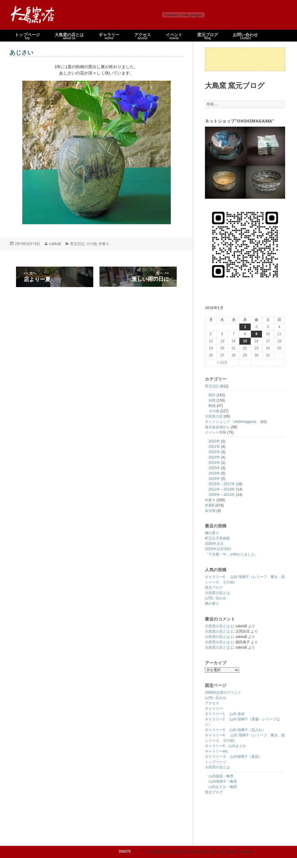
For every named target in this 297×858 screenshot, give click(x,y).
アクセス (212, 703)
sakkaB (55, 243)
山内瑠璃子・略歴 (222, 781)
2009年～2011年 (221, 495)
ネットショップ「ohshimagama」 (232, 422)
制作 (212, 395)
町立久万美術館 (217, 538)
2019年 (214, 473)
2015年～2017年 (221, 484)
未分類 (210, 511)
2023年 (214, 457)
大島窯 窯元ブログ (235, 85)
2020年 (214, 441)
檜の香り (212, 533)
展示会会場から (217, 427)
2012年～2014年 (221, 489)
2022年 (214, 452)
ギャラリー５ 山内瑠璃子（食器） (233, 756)
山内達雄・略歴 (220, 776)
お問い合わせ (215, 598)
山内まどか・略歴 (222, 787)
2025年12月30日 (218, 549)
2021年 (214, 447)
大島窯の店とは (217, 593)
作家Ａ (210, 500)
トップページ (215, 762)
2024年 (214, 463)
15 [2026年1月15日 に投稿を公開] (245, 341)
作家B (209, 505)
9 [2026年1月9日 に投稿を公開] (256, 334)
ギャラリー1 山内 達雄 (224, 714)
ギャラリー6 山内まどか (225, 746)
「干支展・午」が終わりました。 (231, 554)
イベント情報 (215, 432)
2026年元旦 (214, 544)
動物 (212, 406)
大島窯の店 (214, 416)
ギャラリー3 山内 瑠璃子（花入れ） (235, 730)
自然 (212, 400)
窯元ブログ (214, 587)
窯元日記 (212, 386)
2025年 (214, 468)
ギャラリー (214, 708)
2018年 (214, 479)
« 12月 (222, 362)
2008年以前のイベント (223, 692)
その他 (213, 411)
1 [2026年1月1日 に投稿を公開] (245, 327)
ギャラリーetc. (216, 751)
